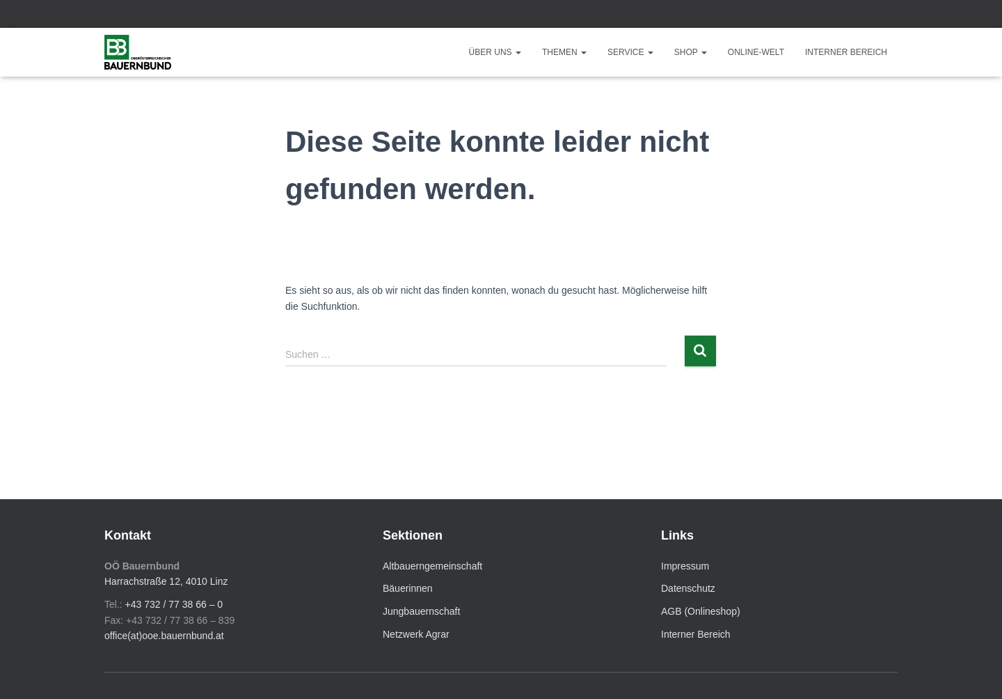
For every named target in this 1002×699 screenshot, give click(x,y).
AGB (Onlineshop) (700, 611)
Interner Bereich (846, 52)
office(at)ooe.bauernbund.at (164, 635)
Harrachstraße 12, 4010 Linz (166, 581)
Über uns (495, 52)
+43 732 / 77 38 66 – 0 (174, 604)
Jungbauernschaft (421, 611)
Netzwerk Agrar (416, 634)
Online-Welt (756, 52)
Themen (564, 52)
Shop (690, 52)
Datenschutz (688, 588)
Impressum (685, 566)
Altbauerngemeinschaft (432, 566)
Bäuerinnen (408, 588)
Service (630, 52)
